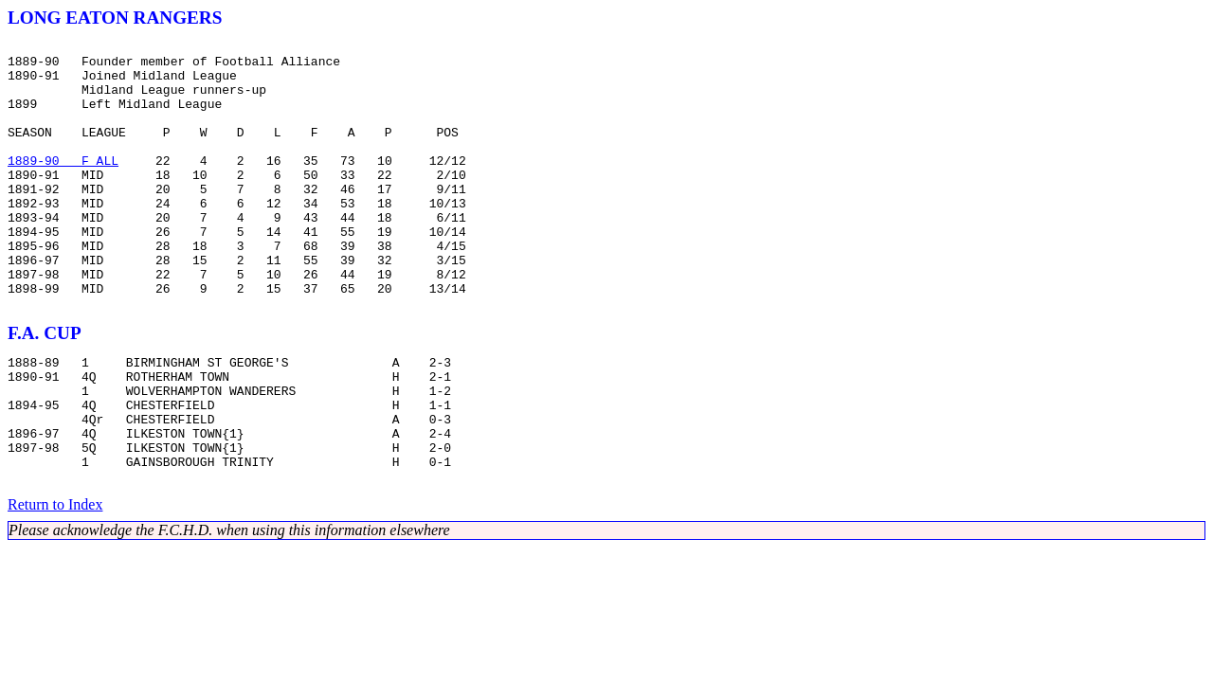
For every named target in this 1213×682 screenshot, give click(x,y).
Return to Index (55, 584)
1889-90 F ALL (63, 185)
